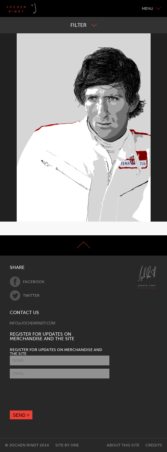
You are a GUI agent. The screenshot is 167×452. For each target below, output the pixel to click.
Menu (151, 8)
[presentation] (59, 394)
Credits (153, 445)
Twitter (25, 295)
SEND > (21, 415)
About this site (123, 445)
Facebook (27, 281)
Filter (83, 25)
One (74, 445)
